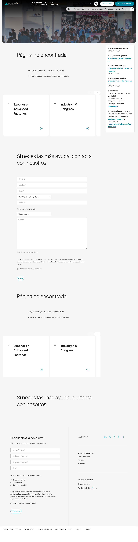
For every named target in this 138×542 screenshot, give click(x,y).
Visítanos (81, 464)
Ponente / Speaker (20, 485)
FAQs (90, 3)
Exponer (81, 460)
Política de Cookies (44, 529)
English (78, 529)
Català (87, 529)
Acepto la (31, 269)
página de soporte (116, 119)
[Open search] (132, 9)
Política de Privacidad (34, 269)
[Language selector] (96, 4)
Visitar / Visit (17, 482)
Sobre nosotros (84, 457)
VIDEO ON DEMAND (124, 4)
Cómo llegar (113, 106)
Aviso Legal (29, 529)
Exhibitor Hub (107, 4)
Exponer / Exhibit (19, 480)
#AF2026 (83, 437)
